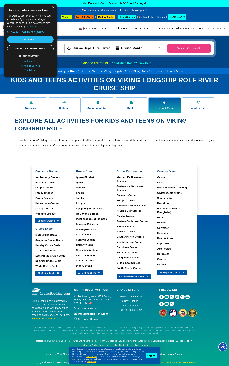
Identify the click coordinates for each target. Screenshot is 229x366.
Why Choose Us (65, 354)
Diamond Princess (87, 224)
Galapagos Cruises (128, 257)
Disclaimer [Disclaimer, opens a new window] (30, 70)
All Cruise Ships (89, 272)
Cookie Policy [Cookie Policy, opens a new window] (30, 61)
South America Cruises (130, 237)
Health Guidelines (108, 341)
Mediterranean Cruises (130, 242)
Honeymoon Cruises (47, 203)
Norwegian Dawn (86, 229)
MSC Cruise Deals (46, 235)
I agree (151, 355)
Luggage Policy (184, 341)
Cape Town (163, 243)
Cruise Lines (204, 28)
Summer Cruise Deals (48, 261)
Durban (161, 264)
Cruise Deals (100, 28)
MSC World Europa (87, 213)
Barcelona (163, 203)
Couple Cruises (44, 187)
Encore (80, 193)
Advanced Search (93, 63)
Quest (79, 182)
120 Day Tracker (128, 301)
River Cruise (78, 71)
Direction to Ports (88, 345)
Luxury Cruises (44, 208)
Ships (95, 71)
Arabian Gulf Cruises (129, 210)
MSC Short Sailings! (133, 3)
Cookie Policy (92, 362)
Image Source (174, 354)
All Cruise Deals (49, 272)
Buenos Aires (165, 238)
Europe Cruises (126, 200)
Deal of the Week (84, 17)
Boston (161, 222)
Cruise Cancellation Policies (159, 341)
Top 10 (65, 17)
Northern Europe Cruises (131, 205)
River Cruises (184, 28)
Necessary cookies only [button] (30, 48)
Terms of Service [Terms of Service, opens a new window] (30, 65)
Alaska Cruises (126, 216)
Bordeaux (163, 254)
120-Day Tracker (106, 17)
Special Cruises (48, 220)
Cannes (161, 259)
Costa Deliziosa (85, 260)
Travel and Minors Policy (84, 341)
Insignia (81, 203)
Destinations (120, 28)
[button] (30, 32)
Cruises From (141, 28)
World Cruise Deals (46, 266)
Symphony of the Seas (89, 208)
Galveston (163, 228)
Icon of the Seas (85, 255)
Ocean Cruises (162, 28)
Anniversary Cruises (47, 177)
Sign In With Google (153, 17)
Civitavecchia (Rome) (170, 193)
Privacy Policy (187, 362)
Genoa (161, 177)
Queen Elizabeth (86, 177)
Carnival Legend (86, 239)
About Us (51, 354)
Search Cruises (189, 48)
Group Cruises (44, 198)
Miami (160, 217)
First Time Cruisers (139, 345)
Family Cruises (44, 193)
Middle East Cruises (128, 263)
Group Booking (127, 17)
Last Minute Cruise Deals (50, 255)
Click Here (144, 63)
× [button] (53, 7)
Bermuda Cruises (127, 252)
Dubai (160, 182)
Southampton (165, 198)
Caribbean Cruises (128, 247)
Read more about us (44, 318)
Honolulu (162, 233)
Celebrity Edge (85, 245)
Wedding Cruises (45, 213)
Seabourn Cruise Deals (49, 240)
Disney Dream (84, 265)
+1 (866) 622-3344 (86, 308)
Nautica (80, 187)
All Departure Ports (172, 272)
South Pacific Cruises (129, 268)
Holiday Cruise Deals (47, 245)
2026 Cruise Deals (46, 250)
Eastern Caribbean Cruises (133, 221)
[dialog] (30, 40)
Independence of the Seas (91, 219)
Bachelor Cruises (45, 182)
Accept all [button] (30, 39)
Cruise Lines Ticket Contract (113, 345)
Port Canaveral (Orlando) (172, 187)
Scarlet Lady (83, 234)
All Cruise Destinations (134, 276)
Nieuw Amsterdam (87, 250)
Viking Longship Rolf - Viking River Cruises (131, 71)
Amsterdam (164, 248)
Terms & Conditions (165, 362)
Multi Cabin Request (130, 296)
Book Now (176, 16)
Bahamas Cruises (127, 195)
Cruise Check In (61, 341)
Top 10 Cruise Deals (130, 310)
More (220, 28)
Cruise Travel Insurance (131, 341)
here (73, 359)
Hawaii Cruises (126, 226)
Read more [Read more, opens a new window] (32, 26)
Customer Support (87, 319)
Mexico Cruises (126, 231)
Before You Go (44, 341)
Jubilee (80, 198)
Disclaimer (160, 354)
